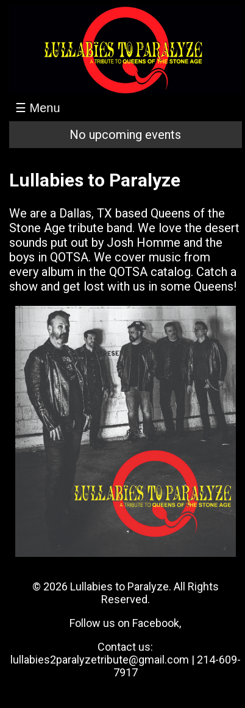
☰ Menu (37, 108)
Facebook (155, 623)
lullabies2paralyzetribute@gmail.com (99, 659)
